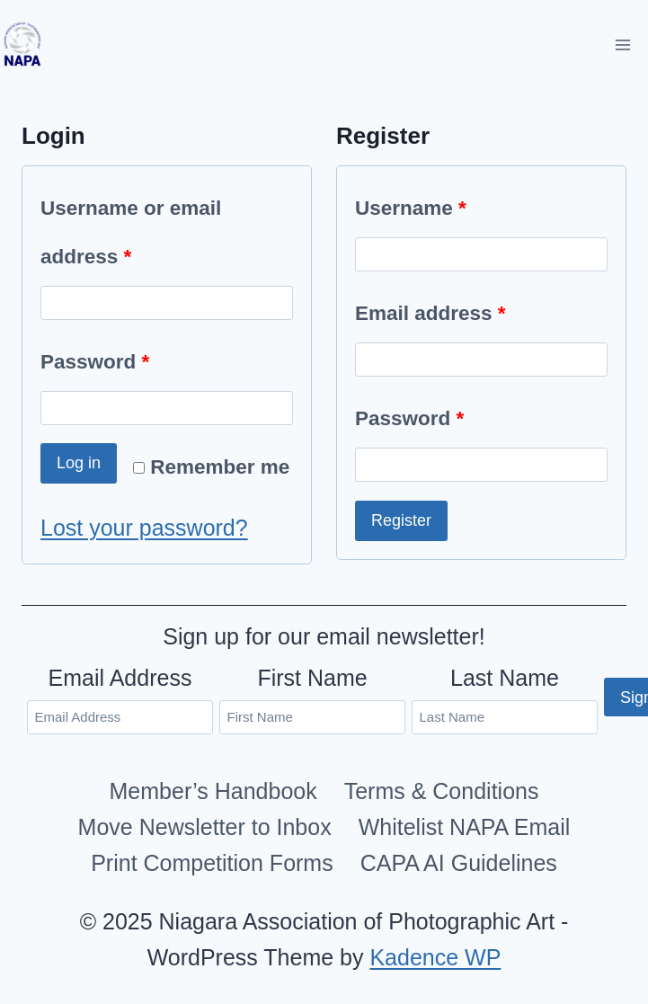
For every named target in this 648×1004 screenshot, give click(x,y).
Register (401, 520)
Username (417, 208)
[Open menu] (622, 44)
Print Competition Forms (212, 862)
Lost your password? (144, 527)
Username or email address (130, 239)
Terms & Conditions (441, 791)
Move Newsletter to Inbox (205, 827)
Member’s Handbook (213, 791)
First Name (312, 677)
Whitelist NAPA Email (465, 827)
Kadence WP (435, 957)
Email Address (120, 677)
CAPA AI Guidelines (458, 862)
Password (102, 362)
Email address (437, 313)
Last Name (504, 677)
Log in (79, 463)
